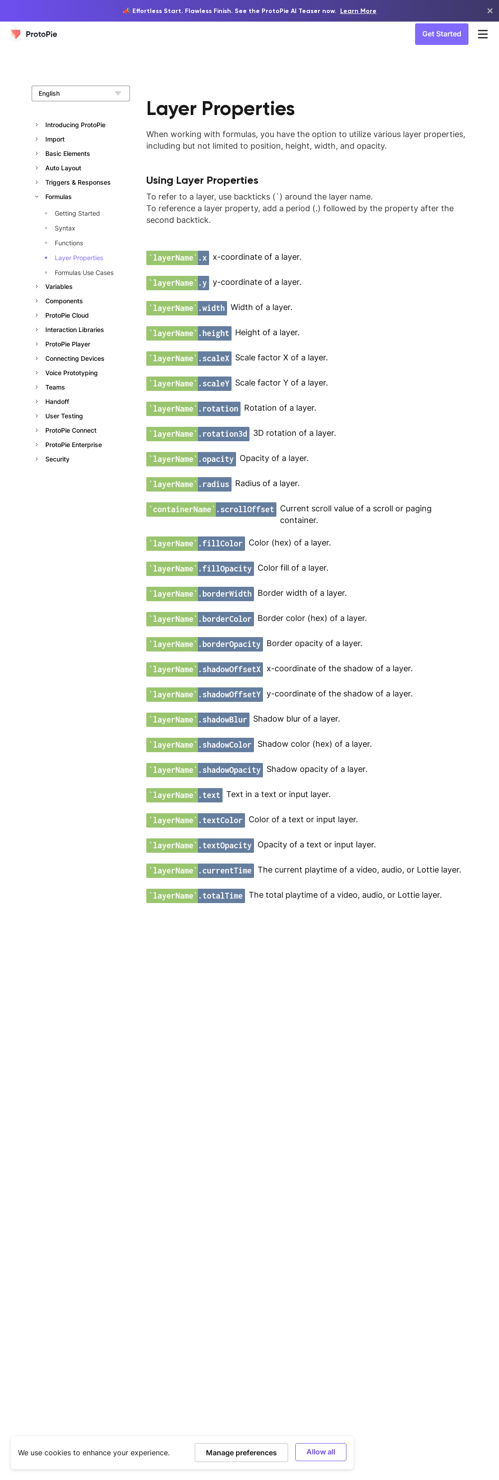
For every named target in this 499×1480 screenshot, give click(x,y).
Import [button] (55, 139)
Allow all (320, 1451)
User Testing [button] (64, 416)
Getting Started (77, 213)
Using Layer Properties (202, 179)
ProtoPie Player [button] (67, 344)
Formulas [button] (58, 196)
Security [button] (57, 459)
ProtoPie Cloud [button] (67, 315)
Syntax (65, 228)
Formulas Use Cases (84, 272)
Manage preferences (241, 1452)
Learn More (358, 11)
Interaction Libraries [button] (74, 329)
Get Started (441, 34)
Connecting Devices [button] (75, 358)
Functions (69, 243)
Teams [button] (55, 387)
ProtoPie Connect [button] (70, 430)
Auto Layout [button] (63, 168)
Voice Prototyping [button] (71, 372)
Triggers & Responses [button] (78, 182)
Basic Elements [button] (67, 153)
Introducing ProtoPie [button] (75, 124)
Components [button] (64, 301)
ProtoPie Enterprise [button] (73, 444)
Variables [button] (59, 286)
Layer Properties (79, 257)
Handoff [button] (57, 401)
